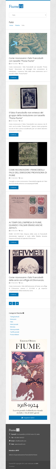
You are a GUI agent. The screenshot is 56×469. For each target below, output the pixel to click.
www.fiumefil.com (20, 444)
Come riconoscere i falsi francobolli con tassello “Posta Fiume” (26, 59)
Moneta (12, 327)
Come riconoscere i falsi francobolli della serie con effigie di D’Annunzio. (26, 279)
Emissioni (13, 319)
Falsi (21, 64)
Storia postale (14, 329)
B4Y (37, 463)
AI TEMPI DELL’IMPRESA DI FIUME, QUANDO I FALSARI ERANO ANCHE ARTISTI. (25, 225)
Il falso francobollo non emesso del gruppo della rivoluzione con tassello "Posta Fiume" (27, 115)
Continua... (13, 77)
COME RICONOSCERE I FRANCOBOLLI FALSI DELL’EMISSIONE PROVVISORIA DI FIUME (28, 172)
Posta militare (14, 334)
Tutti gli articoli (14, 317)
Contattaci (12, 466)
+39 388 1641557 (19, 437)
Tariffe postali (14, 332)
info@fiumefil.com (20, 441)
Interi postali (14, 324)
